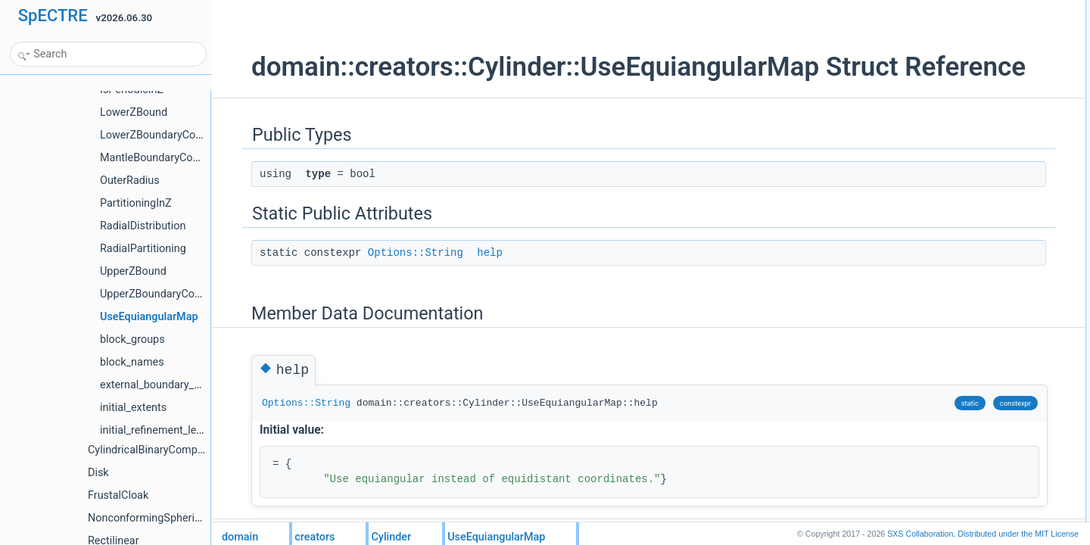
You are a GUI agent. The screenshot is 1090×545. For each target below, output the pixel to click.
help (462, 285)
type (921, 25)
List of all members (938, 108)
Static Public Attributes (945, 41)
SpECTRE (53, 15)
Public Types (925, 8)
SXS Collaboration (920, 533)
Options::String (388, 285)
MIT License (1018, 533)
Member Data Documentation (959, 75)
